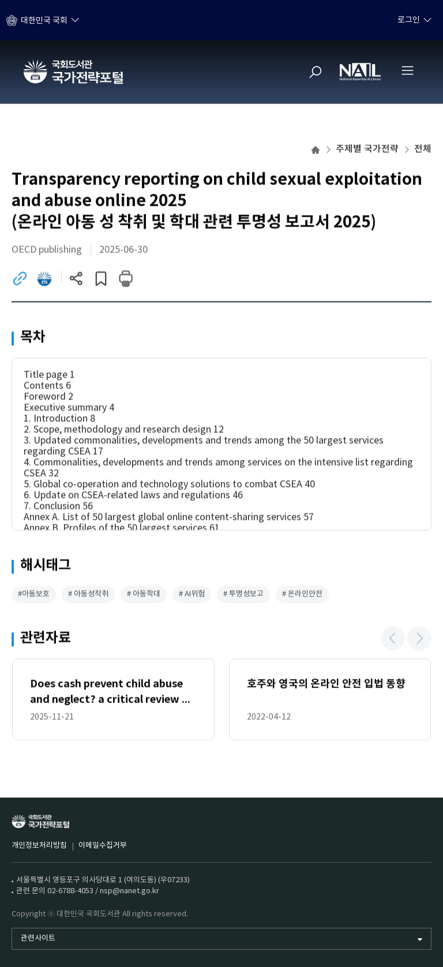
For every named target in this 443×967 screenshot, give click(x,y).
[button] (393, 639)
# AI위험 (192, 595)
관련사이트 (38, 938)
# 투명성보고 (243, 595)
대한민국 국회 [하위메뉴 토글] (44, 20)
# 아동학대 (143, 595)
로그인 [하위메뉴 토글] (408, 20)
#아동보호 (34, 595)
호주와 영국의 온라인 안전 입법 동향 (326, 684)
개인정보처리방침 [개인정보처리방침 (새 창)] (39, 845)
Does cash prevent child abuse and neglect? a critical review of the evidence (111, 693)
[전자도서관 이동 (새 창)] (44, 279)
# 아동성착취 (88, 595)
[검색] (315, 72)
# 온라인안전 (302, 595)
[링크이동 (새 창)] (19, 279)
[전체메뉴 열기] (407, 70)
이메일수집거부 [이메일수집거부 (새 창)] (102, 845)
